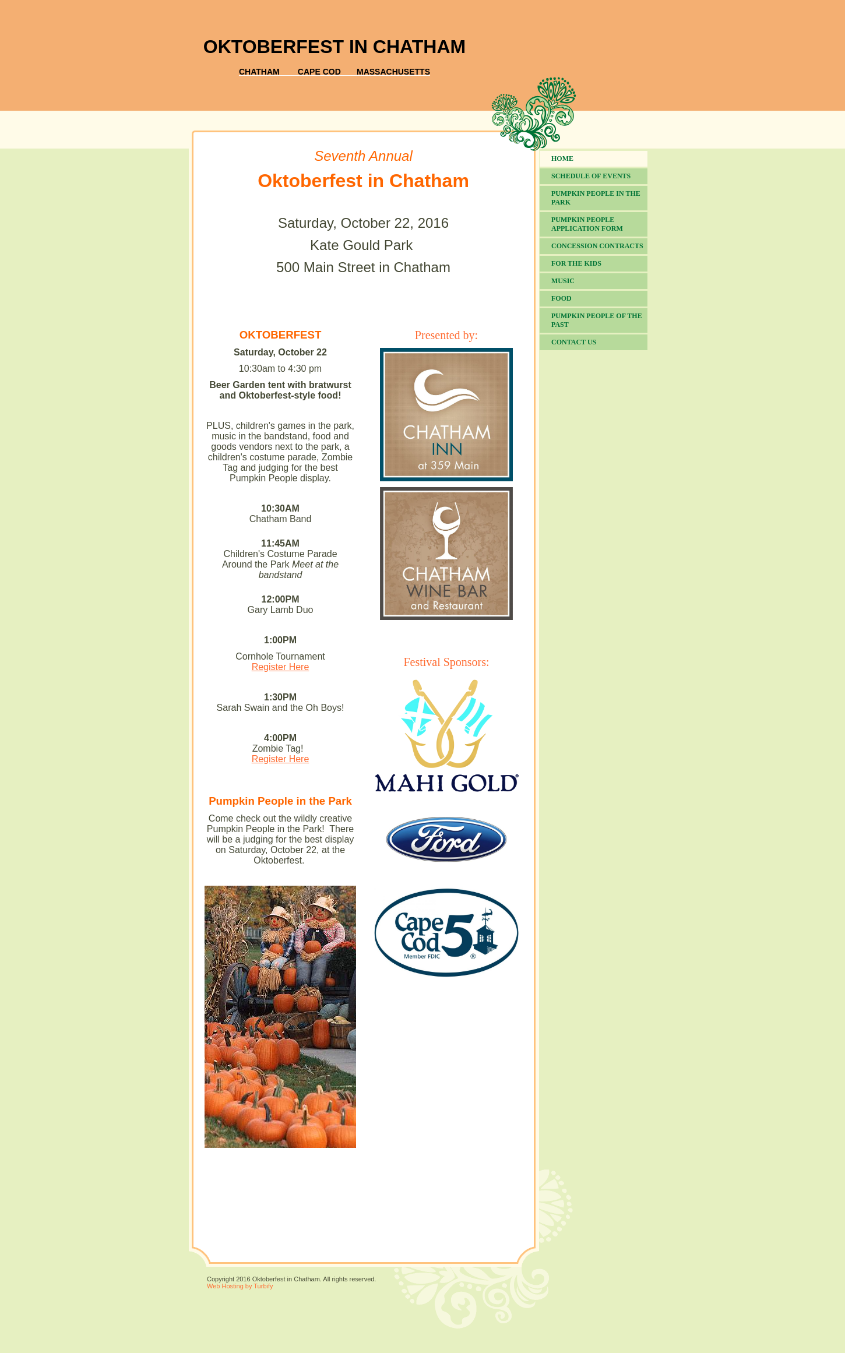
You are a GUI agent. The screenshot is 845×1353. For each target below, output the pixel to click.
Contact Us (573, 342)
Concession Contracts (597, 246)
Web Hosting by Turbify (240, 1285)
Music (563, 281)
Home (562, 158)
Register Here (280, 667)
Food (561, 298)
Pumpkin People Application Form (587, 224)
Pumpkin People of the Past (596, 320)
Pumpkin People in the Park (595, 197)
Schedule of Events (591, 176)
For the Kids (576, 263)
